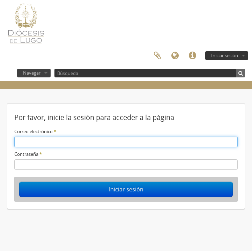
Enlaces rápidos (192, 55)
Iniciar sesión (224, 55)
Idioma (175, 55)
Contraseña (28, 154)
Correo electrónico (35, 131)
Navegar (31, 73)
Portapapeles (157, 55)
